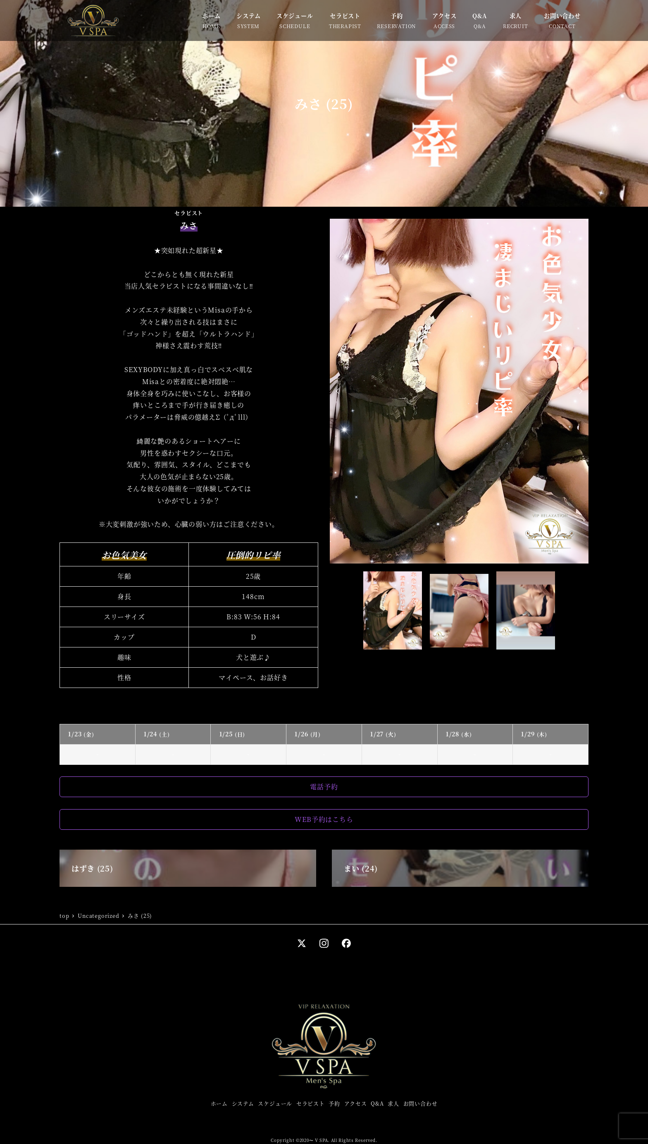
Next (579, 391)
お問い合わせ (420, 1103)
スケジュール (275, 1103)
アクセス (355, 1103)
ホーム (219, 1103)
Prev (339, 391)
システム (243, 1103)
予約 (334, 1103)
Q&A (377, 1103)
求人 (393, 1103)
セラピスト (310, 1103)
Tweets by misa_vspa (261, 705)
